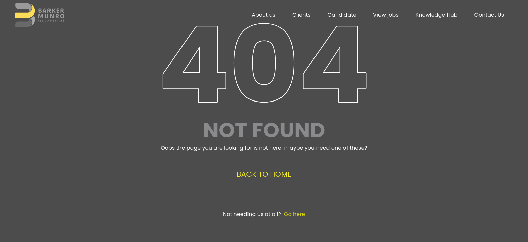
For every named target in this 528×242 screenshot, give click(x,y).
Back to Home (264, 174)
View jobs (385, 15)
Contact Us (489, 15)
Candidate (342, 15)
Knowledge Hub (437, 15)
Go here (294, 214)
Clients (301, 15)
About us (263, 15)
